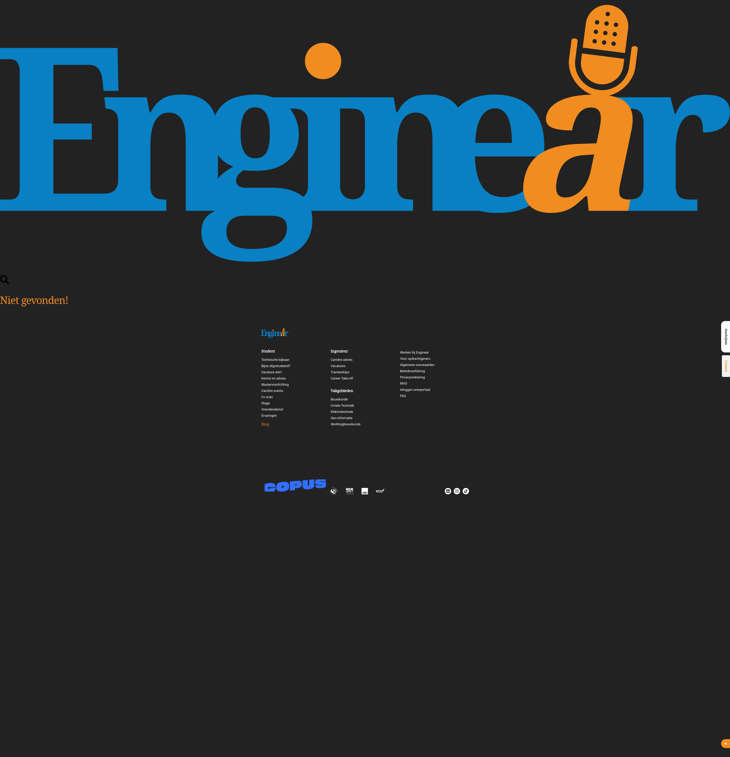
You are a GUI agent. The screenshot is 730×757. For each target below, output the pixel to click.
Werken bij (717, 271)
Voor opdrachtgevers (415, 359)
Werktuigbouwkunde (345, 424)
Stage (265, 403)
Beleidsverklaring (412, 371)
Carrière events (272, 391)
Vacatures (622, 271)
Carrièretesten (690, 271)
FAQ (403, 396)
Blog (668, 271)
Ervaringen (269, 415)
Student (578, 271)
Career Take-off (342, 378)
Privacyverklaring (412, 377)
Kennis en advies (273, 378)
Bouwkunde (339, 399)
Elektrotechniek (342, 412)
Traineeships (340, 372)
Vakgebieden (647, 271)
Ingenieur (599, 271)
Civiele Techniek (342, 405)
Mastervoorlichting (275, 384)
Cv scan (267, 397)
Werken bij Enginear (414, 352)
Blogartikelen (275, 434)
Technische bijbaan (275, 360)
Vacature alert (271, 372)
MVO (403, 383)
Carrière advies (341, 360)
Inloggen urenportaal (415, 390)
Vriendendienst (272, 409)
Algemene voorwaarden (417, 365)
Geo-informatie (341, 418)
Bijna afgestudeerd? (275, 366)
